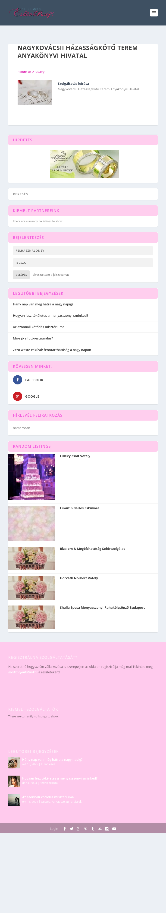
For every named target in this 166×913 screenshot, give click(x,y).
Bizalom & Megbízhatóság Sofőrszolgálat (92, 549)
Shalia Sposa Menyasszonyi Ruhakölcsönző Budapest (102, 607)
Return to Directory (31, 72)
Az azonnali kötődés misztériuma (39, 327)
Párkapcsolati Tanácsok (66, 802)
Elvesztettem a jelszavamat (51, 275)
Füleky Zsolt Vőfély (75, 456)
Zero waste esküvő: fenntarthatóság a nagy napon (52, 350)
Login (54, 828)
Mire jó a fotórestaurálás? (33, 338)
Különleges (48, 764)
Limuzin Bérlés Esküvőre (79, 508)
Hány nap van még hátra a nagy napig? (43, 304)
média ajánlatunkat (23, 672)
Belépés (21, 275)
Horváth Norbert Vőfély (79, 578)
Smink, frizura (49, 783)
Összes (45, 802)
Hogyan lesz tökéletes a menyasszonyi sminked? (50, 315)
